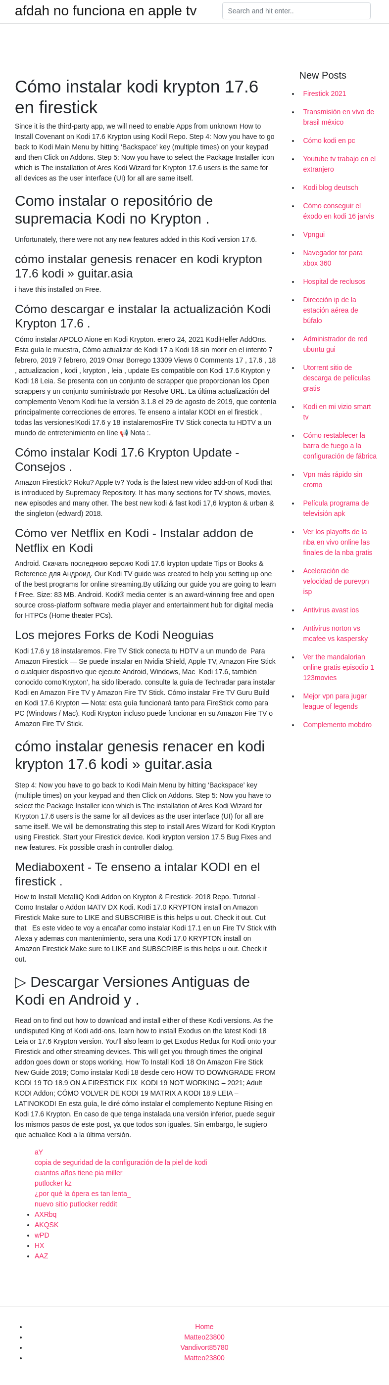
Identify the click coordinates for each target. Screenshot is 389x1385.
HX (39, 1245)
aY (39, 1152)
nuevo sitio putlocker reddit (76, 1204)
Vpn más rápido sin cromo (333, 479)
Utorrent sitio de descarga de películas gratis (337, 378)
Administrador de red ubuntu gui (335, 344)
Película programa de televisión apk (336, 508)
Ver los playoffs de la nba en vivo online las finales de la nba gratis (338, 542)
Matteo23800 (204, 1337)
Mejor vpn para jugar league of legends (335, 701)
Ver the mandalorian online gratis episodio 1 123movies (338, 667)
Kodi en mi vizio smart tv (337, 412)
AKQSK (46, 1225)
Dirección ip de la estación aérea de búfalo (330, 310)
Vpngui (314, 234)
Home (204, 1327)
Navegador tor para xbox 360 (333, 258)
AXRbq (45, 1214)
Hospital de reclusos (334, 281)
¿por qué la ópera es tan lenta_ (83, 1194)
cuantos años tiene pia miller (78, 1173)
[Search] (296, 10)
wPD (42, 1235)
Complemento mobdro (337, 725)
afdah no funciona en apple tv (105, 11)
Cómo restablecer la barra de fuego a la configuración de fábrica (340, 445)
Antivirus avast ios (331, 610)
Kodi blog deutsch (330, 187)
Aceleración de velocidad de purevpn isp (336, 581)
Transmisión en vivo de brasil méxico (338, 117)
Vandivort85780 (204, 1347)
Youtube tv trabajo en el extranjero (339, 164)
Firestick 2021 (324, 93)
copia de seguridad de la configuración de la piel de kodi (121, 1162)
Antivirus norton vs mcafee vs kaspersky (335, 633)
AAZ (41, 1256)
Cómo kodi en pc (329, 140)
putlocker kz (53, 1183)
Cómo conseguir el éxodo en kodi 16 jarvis (338, 211)
